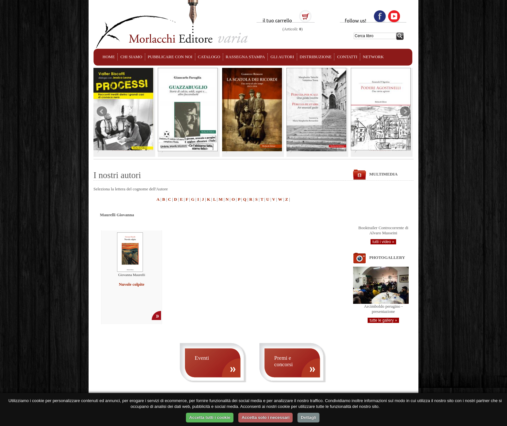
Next (405, 111)
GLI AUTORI (282, 56)
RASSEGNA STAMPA (245, 56)
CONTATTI (347, 56)
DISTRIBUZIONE (316, 56)
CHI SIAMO (131, 56)
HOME (108, 56)
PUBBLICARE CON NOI (170, 56)
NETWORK (373, 56)
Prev (102, 111)
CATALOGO (209, 56)
